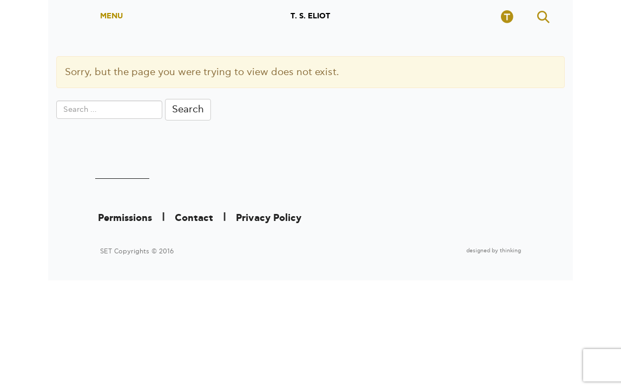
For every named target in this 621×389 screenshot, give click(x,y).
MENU (111, 16)
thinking (510, 250)
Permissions (125, 218)
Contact (194, 218)
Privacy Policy (268, 218)
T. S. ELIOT (310, 16)
